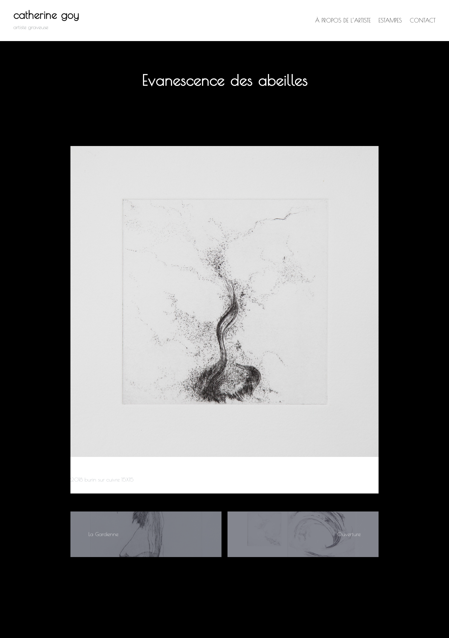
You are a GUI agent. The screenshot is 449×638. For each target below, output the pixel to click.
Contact (423, 20)
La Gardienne (103, 534)
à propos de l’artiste (343, 20)
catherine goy (46, 14)
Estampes (390, 20)
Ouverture (349, 534)
